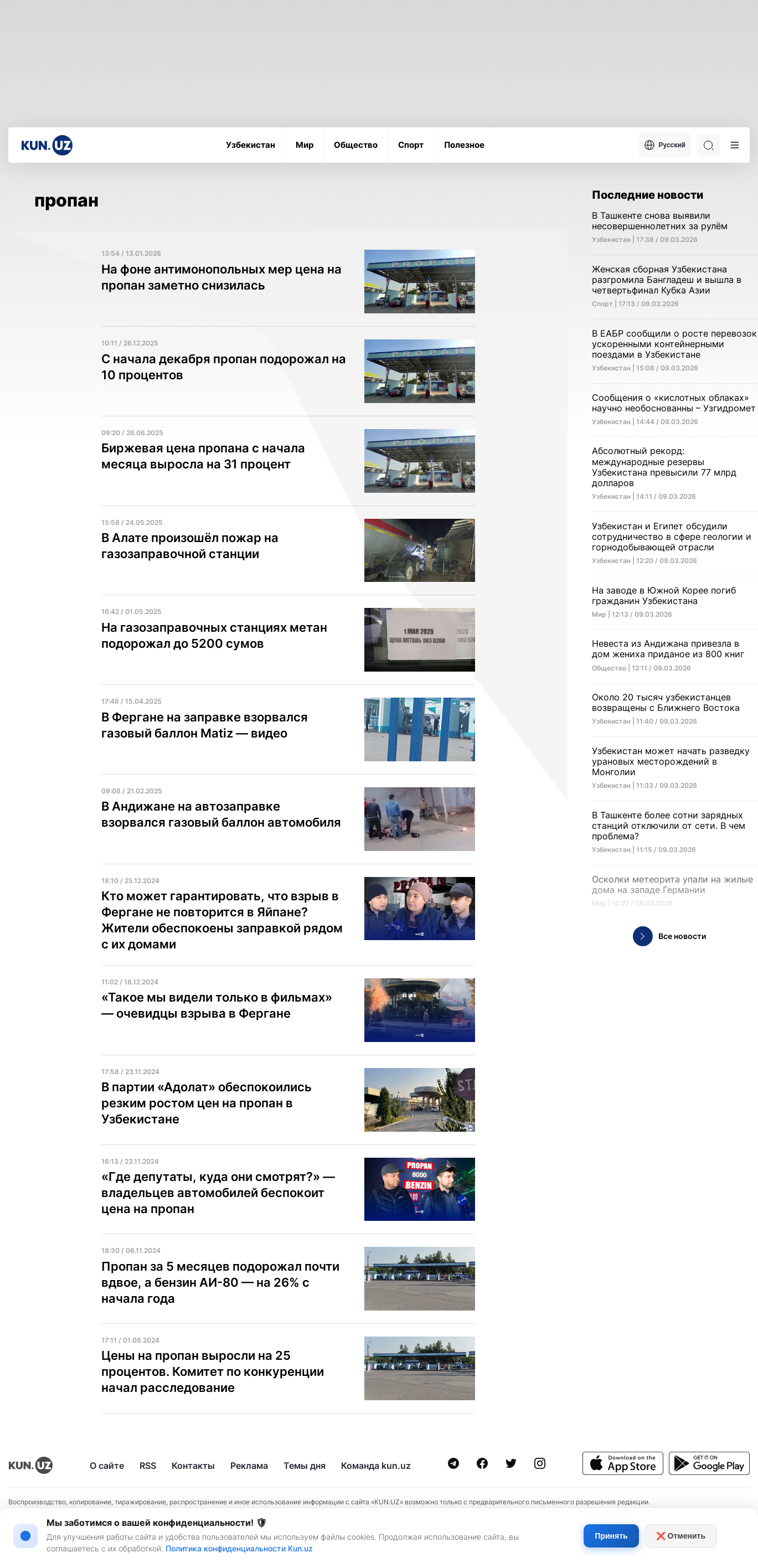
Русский (665, 145)
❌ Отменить (680, 1535)
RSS (148, 1465)
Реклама (249, 1465)
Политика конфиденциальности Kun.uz (239, 1548)
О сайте (107, 1465)
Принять (611, 1535)
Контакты (193, 1465)
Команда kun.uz (376, 1465)
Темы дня (304, 1465)
